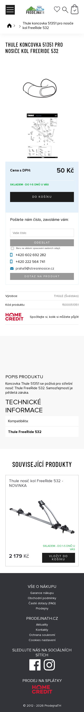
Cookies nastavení (42, 640)
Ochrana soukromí (42, 635)
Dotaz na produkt (42, 276)
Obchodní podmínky (42, 598)
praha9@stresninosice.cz (35, 268)
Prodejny (42, 608)
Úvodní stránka (9, 26)
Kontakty (42, 630)
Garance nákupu (42, 593)
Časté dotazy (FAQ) (42, 603)
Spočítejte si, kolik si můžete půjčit (54, 317)
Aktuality (42, 624)
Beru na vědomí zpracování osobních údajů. (38, 248)
